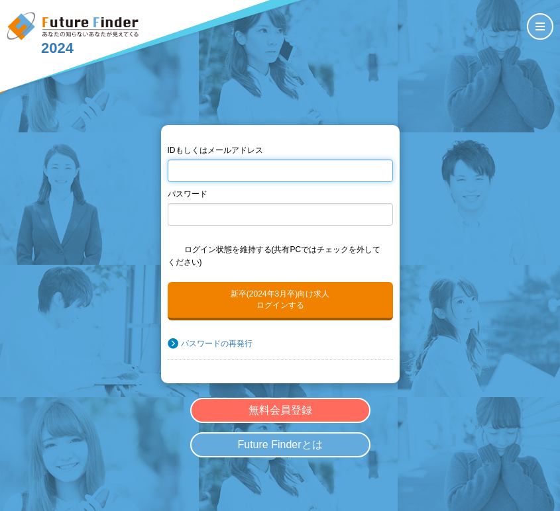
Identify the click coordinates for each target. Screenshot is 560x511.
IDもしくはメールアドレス (215, 150)
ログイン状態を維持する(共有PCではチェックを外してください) (274, 255)
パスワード (187, 194)
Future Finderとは (279, 444)
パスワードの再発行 (216, 343)
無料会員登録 (280, 410)
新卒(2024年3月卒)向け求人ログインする (280, 299)
